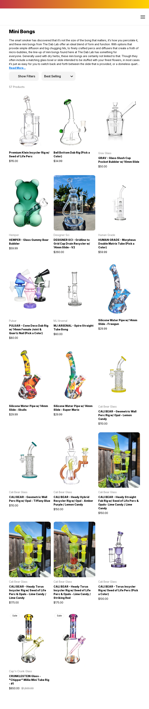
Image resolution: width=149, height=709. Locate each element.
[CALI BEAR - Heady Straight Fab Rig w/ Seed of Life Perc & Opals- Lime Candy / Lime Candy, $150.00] (119, 460)
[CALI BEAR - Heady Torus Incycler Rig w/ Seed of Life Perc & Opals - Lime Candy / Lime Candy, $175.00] (30, 549)
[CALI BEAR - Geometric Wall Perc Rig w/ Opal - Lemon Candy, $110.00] (119, 374)
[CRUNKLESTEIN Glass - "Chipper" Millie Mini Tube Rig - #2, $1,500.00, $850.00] (74, 639)
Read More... (17, 67)
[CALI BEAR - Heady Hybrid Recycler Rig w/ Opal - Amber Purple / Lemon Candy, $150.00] (74, 460)
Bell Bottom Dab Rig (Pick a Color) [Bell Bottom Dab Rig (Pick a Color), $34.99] (72, 154)
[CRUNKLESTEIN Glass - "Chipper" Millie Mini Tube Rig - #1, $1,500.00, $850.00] (30, 639)
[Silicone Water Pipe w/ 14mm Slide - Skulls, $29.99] (30, 374)
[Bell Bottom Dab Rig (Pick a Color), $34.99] (74, 121)
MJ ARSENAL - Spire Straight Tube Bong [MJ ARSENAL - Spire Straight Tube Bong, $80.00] (74, 327)
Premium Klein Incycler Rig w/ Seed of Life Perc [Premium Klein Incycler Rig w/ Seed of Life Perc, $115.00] (29, 154)
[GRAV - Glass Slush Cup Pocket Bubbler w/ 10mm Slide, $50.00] (119, 121)
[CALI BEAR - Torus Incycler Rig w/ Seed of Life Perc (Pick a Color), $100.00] (119, 549)
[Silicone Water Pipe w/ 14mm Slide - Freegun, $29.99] (119, 288)
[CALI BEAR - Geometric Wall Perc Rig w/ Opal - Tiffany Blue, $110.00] (30, 460)
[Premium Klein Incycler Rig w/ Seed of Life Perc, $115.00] (30, 121)
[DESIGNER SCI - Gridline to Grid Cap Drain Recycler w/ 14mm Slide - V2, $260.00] (74, 203)
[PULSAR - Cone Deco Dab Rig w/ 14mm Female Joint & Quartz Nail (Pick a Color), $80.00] (30, 288)
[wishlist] (41, 96)
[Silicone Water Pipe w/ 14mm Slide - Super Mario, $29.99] (74, 374)
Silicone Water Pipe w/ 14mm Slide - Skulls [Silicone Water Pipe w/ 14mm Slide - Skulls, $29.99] (28, 407)
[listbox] (59, 76)
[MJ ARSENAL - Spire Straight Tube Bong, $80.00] (74, 288)
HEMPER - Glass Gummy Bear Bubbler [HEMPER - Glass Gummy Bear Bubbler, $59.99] (29, 241)
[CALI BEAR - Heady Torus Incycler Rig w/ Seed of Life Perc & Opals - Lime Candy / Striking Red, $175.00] (74, 549)
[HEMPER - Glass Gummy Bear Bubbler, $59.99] (30, 203)
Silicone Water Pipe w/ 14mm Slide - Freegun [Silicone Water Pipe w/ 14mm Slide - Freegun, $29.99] (117, 322)
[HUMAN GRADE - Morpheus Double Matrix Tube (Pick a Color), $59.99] (119, 203)
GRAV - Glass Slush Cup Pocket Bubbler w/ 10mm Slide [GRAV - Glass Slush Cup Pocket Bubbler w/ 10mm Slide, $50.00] (118, 159)
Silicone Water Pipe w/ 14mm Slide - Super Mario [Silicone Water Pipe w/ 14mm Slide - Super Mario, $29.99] (73, 407)
